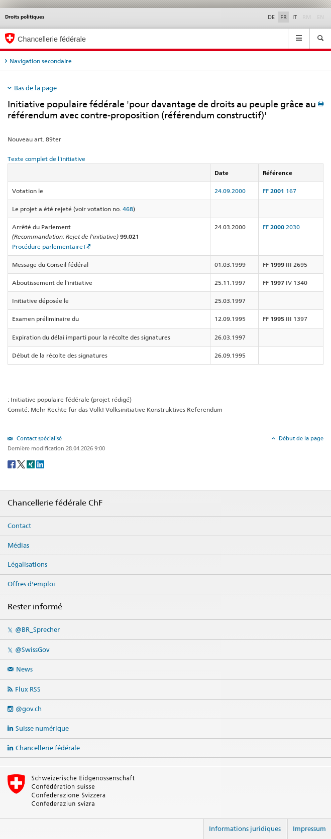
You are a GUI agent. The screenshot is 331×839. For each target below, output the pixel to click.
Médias (18, 545)
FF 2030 (281, 227)
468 (128, 209)
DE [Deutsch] (271, 17)
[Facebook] (12, 463)
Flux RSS (28, 689)
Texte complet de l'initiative (46, 158)
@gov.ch (29, 709)
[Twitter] (22, 463)
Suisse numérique (42, 728)
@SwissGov (32, 649)
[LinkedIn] (40, 463)
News (24, 669)
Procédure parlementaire (47, 246)
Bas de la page (35, 88)
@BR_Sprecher (37, 629)
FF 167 (279, 191)
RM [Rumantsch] (306, 17)
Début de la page (300, 438)
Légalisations (27, 564)
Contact (19, 526)
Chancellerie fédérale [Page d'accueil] (52, 39)
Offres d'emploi (31, 584)
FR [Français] (283, 17)
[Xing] (31, 463)
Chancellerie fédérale (48, 748)
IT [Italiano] (294, 17)
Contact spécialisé (38, 438)
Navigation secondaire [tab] (41, 61)
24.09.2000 (230, 191)
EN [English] (320, 17)
